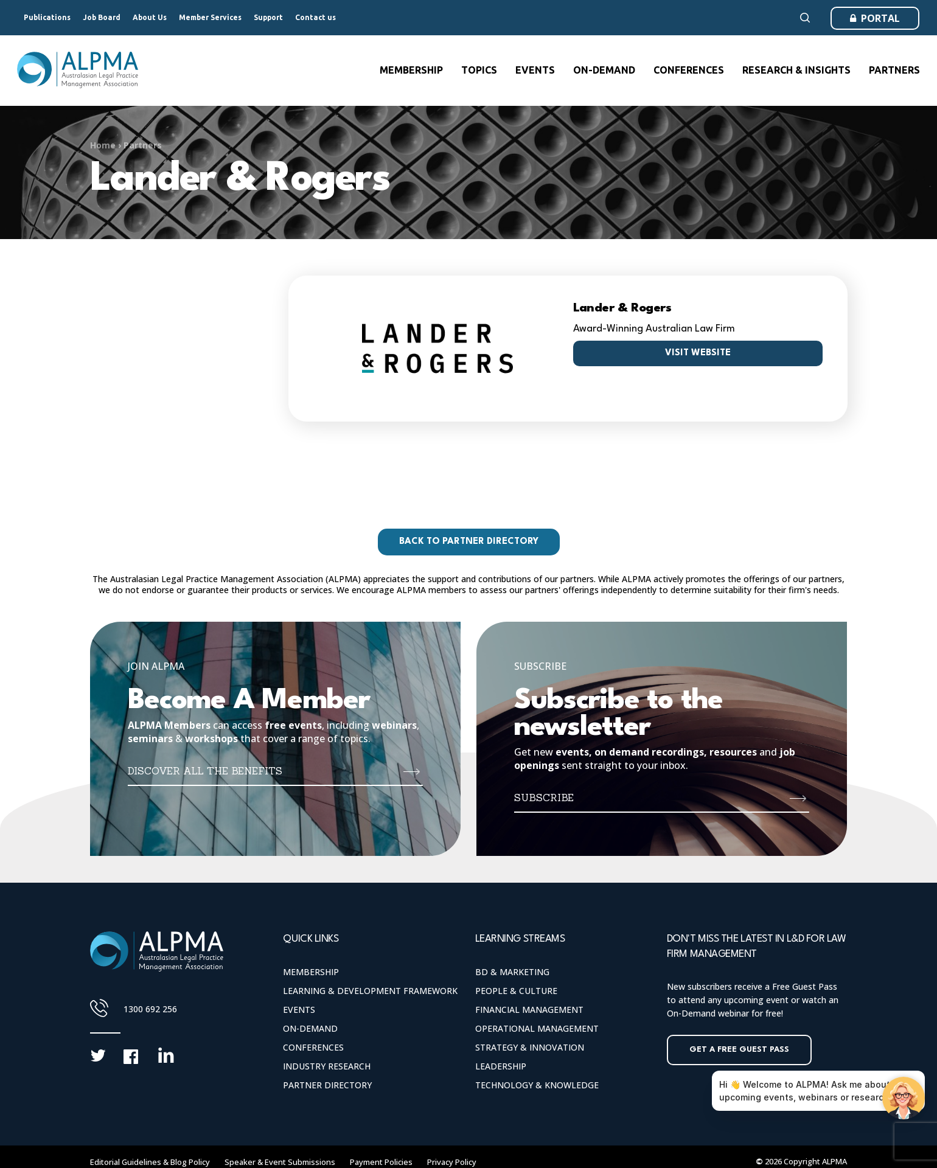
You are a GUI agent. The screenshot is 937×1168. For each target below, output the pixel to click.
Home (103, 145)
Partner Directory (327, 1085)
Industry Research (327, 1066)
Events (299, 1009)
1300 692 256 (150, 1009)
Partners (143, 145)
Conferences (313, 1047)
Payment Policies (381, 1161)
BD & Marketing (512, 972)
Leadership (500, 1066)
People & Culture (516, 990)
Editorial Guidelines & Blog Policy (150, 1161)
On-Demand (310, 1028)
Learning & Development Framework (370, 990)
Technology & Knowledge (537, 1085)
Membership (311, 972)
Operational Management (537, 1028)
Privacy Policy (451, 1161)
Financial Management (529, 1009)
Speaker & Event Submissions (280, 1161)
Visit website (698, 353)
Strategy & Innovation (529, 1047)
